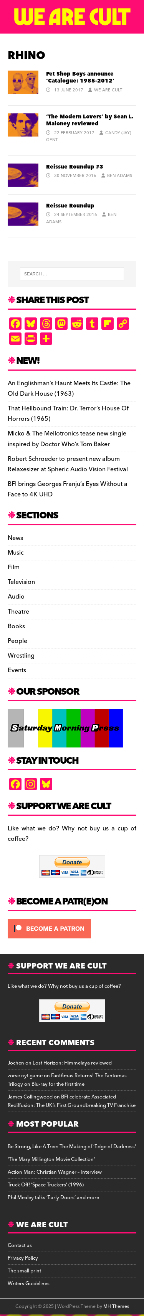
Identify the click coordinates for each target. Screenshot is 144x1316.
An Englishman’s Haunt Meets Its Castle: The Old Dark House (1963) (69, 388)
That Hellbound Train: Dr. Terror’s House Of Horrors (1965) (68, 413)
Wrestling (21, 655)
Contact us (20, 1245)
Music (16, 552)
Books (16, 626)
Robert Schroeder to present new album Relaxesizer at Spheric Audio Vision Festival (68, 464)
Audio (16, 596)
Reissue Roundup (70, 206)
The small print (24, 1271)
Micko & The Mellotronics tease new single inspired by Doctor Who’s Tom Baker (67, 438)
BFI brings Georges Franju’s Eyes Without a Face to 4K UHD (67, 489)
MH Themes (116, 1307)
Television (21, 582)
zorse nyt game (25, 1075)
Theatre (18, 611)
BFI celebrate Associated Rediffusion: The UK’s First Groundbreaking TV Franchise (72, 1101)
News (15, 538)
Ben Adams (119, 175)
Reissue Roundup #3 (74, 167)
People (17, 641)
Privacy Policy (23, 1258)
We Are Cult (108, 90)
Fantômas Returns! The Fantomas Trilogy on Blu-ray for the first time (67, 1079)
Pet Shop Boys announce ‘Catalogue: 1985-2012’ (80, 77)
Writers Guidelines (29, 1283)
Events (17, 670)
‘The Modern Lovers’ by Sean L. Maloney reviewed (90, 120)
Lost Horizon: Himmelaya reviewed (72, 1063)
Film (14, 567)
